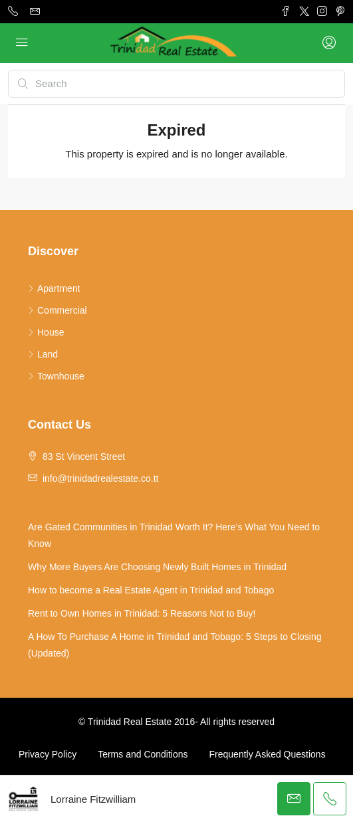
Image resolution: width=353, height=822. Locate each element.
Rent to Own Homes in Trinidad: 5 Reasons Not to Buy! (141, 613)
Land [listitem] (43, 354)
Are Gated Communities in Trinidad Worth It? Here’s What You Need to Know (174, 535)
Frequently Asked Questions (267, 754)
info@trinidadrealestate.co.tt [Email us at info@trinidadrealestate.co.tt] (101, 478)
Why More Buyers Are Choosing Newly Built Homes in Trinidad (157, 567)
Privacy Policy (47, 754)
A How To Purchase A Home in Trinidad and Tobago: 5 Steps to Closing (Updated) (175, 645)
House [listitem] (46, 332)
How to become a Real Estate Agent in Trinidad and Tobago (151, 590)
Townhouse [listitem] (56, 376)
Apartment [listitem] (54, 288)
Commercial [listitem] (57, 310)
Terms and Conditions (142, 754)
